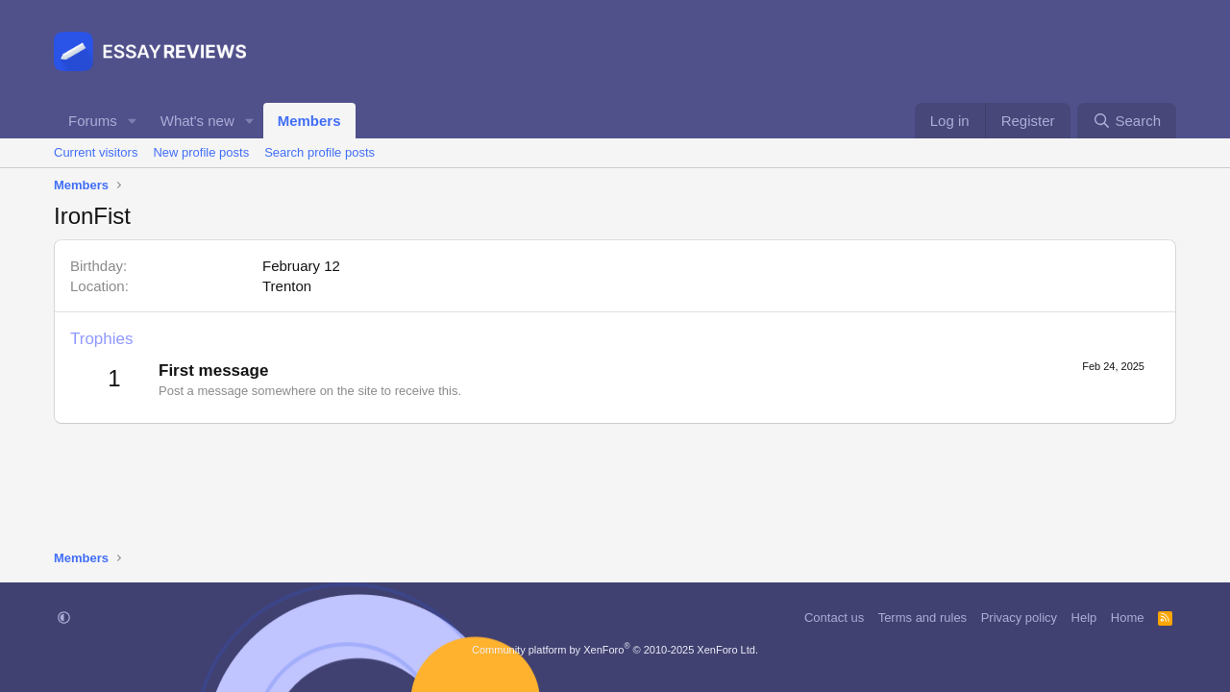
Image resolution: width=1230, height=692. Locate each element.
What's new (197, 120)
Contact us (834, 617)
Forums (92, 120)
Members (309, 120)
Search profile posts (319, 152)
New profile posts (201, 152)
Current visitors (95, 152)
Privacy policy (1019, 617)
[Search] (1126, 120)
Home (1127, 617)
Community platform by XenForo (615, 649)
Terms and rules (922, 617)
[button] (132, 120)
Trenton (286, 286)
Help (1084, 617)
